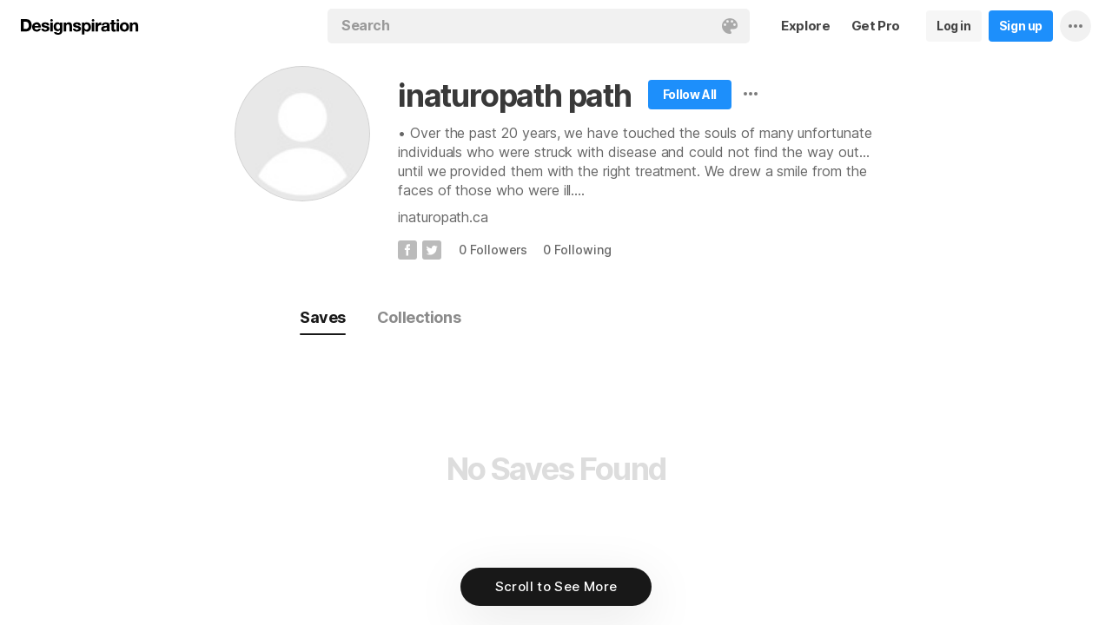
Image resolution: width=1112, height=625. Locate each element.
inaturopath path (515, 95)
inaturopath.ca (443, 217)
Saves (323, 317)
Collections (418, 317)
